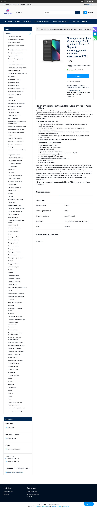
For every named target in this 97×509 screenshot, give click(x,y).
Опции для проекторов (15, 175)
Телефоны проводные (15, 181)
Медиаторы (11, 372)
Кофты (10, 381)
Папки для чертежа (14, 278)
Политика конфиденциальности (60, 506)
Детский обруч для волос (16, 293)
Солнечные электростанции (16, 129)
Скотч (10, 290)
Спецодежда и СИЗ (14, 115)
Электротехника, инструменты (17, 67)
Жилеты (10, 393)
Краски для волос (13, 231)
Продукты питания (13, 112)
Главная (8, 21)
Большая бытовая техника (16, 65)
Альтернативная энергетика (16, 103)
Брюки (10, 390)
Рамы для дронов (13, 405)
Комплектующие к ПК (14, 42)
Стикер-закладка (13, 267)
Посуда (10, 97)
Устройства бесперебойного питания (17, 150)
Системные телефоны (14, 187)
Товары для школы (14, 79)
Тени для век (12, 255)
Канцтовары (12, 76)
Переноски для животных (16, 351)
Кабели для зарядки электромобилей (14, 338)
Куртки (10, 378)
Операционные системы (15, 157)
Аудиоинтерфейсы (13, 375)
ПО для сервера (13, 166)
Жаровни (11, 305)
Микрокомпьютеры (14, 155)
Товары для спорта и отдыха (17, 88)
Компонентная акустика (15, 342)
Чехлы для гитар (13, 366)
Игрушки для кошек (14, 354)
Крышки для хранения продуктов (15, 309)
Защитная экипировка (15, 302)
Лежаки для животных (15, 348)
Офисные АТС (12, 184)
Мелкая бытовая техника (15, 62)
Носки (10, 396)
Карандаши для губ (14, 252)
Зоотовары (11, 109)
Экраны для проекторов (15, 199)
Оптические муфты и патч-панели (16, 221)
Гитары (10, 135)
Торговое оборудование (15, 91)
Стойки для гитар (13, 369)
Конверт (10, 261)
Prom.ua (57, 504)
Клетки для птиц (13, 357)
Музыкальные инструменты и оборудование (17, 122)
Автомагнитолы (13, 330)
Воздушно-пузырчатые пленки (17, 287)
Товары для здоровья (15, 106)
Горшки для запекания (15, 316)
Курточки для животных (15, 360)
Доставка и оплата (41, 21)
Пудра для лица (13, 249)
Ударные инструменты (15, 138)
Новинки (75, 21)
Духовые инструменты (15, 144)
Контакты (27, 21)
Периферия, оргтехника (15, 53)
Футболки (11, 384)
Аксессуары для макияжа (16, 258)
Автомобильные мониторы (16, 345)
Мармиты (11, 313)
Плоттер (10, 196)
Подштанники (12, 387)
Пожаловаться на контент (43, 506)
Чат (88, 504)
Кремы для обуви (13, 237)
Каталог (8, 33)
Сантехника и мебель (14, 94)
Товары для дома (13, 85)
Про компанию (8, 491)
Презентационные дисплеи (16, 208)
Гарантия (29, 496)
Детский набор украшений (16, 296)
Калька (10, 269)
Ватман (10, 272)
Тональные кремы (13, 246)
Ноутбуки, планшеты (14, 36)
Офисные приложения (15, 160)
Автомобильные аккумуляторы (13, 323)
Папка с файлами (13, 275)
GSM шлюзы (12, 190)
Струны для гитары (14, 363)
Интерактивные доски (14, 205)
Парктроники (12, 327)
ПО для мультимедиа (14, 163)
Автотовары (12, 100)
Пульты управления (14, 178)
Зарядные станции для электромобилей (15, 333)
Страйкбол (11, 299)
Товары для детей (13, 82)
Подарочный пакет (14, 264)
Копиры (10, 193)
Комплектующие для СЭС (16, 132)
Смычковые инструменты (15, 141)
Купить (78, 76)
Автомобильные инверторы (16, 319)
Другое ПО (11, 169)
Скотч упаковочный (14, 281)
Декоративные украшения (16, 408)
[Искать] (77, 12)
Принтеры (11, 147)
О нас (17, 21)
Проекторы (11, 172)
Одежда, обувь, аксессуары (17, 126)
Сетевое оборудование (15, 59)
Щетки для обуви (13, 240)
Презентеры (11, 202)
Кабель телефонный (14, 228)
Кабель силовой (13, 225)
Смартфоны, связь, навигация (17, 50)
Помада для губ (13, 243)
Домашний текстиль (14, 70)
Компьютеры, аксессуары (16, 39)
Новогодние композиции (15, 411)
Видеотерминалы (13, 214)
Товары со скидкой (60, 21)
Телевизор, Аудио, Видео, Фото (16, 46)
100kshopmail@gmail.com (15, 472)
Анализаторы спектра (15, 402)
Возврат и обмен (32, 491)
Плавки (10, 399)
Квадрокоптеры (13, 217)
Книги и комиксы (13, 118)
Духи (9, 234)
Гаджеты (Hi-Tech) (13, 56)
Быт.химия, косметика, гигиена (17, 73)
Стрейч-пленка (12, 284)
